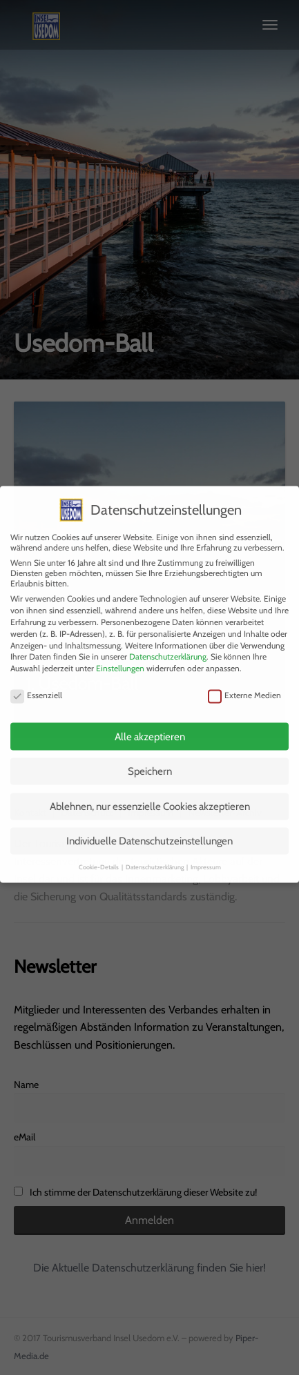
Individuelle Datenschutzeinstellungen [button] (149, 833)
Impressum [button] (206, 858)
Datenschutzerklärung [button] (155, 858)
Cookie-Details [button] (99, 858)
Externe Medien (244, 687)
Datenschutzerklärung (167, 648)
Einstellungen (120, 659)
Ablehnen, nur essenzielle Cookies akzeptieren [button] (150, 797)
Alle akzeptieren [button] (150, 728)
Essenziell (36, 687)
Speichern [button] (150, 763)
